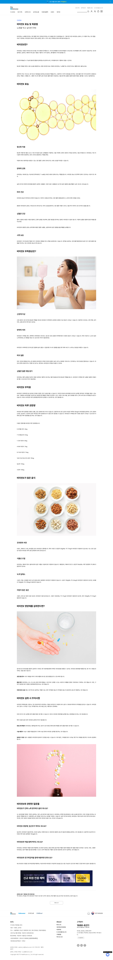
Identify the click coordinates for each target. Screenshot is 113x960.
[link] (56, 2)
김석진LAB (36, 12)
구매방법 (58, 934)
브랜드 (52, 12)
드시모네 (12, 12)
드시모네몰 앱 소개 (98, 8)
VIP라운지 (83, 8)
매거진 (58, 12)
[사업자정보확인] (33, 938)
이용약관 (58, 929)
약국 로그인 (59, 937)
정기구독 (20, 12)
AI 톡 (107, 954)
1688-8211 (83, 925)
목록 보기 (56, 902)
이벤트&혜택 (45, 12)
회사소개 (58, 924)
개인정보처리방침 (61, 927)
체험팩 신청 (90, 8)
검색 (88, 11)
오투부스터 (28, 12)
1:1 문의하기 (80, 937)
